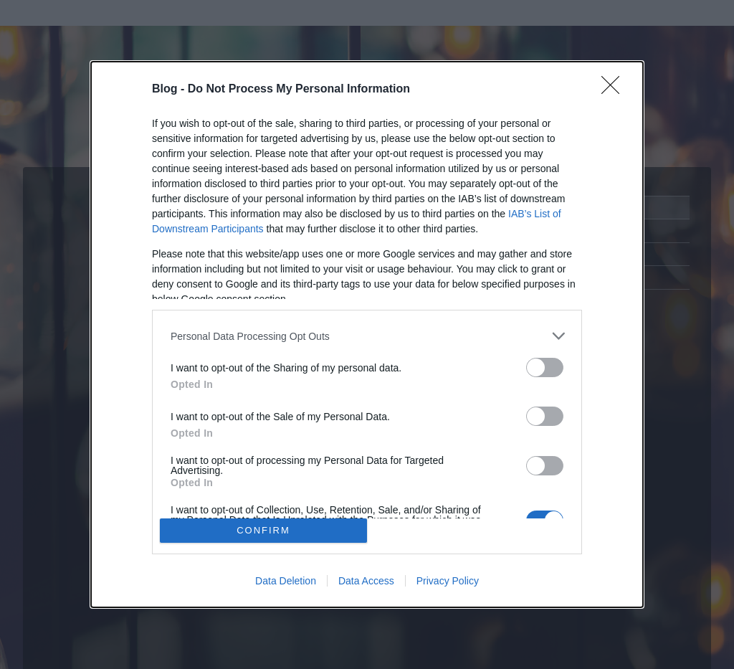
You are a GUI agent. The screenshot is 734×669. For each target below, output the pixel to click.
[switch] (544, 367)
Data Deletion (285, 581)
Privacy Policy (447, 581)
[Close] (615, 89)
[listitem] (367, 335)
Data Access (366, 581)
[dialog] (367, 334)
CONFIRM (263, 530)
